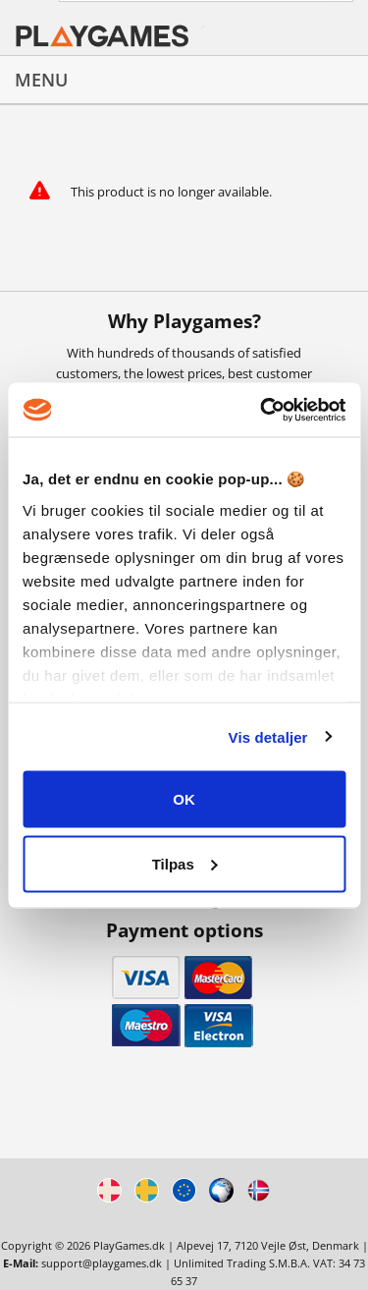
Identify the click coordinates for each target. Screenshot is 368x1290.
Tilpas (185, 863)
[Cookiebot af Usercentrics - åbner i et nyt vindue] (262, 409)
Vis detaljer (268, 736)
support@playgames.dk (101, 1263)
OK (184, 799)
